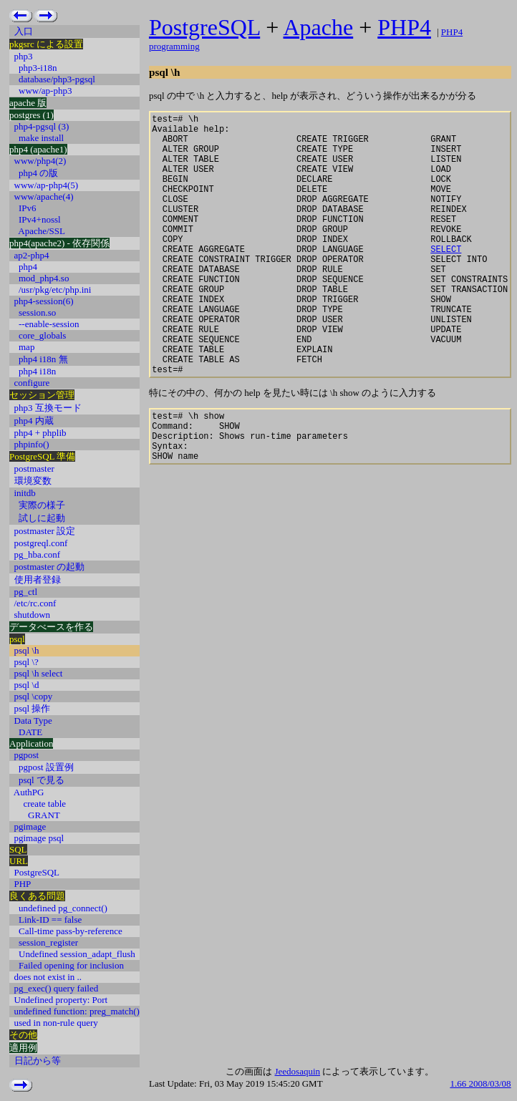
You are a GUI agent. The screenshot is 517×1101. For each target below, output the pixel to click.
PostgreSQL (204, 27)
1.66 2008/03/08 (480, 1083)
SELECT (445, 279)
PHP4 (404, 27)
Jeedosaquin (297, 1071)
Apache (318, 27)
